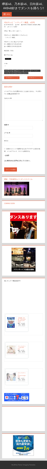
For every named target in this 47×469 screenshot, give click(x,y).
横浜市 (16, 73)
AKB (18, 24)
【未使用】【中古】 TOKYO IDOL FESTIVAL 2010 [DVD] (22, 320)
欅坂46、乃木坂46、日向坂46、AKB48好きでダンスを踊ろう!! (23, 6)
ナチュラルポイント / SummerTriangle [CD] (22, 375)
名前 (6, 125)
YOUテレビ (20, 70)
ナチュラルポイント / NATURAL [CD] (22, 347)
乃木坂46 (29, 24)
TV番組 (14, 70)
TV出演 (10, 70)
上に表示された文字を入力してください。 (17, 161)
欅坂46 (21, 73)
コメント (8, 98)
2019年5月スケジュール (34, 78)
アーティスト (27, 70)
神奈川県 (26, 73)
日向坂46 (34, 24)
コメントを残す (13, 26)
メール (7, 133)
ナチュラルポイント (35, 70)
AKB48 (24, 24)
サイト (6, 141)
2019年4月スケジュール (12, 78)
